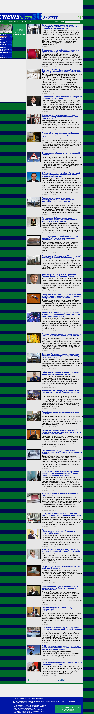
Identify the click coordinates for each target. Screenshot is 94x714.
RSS (27, 708)
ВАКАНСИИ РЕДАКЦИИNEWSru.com (68, 709)
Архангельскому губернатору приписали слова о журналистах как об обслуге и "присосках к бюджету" (59, 531)
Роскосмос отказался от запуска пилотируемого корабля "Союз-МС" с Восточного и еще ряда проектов (58, 199)
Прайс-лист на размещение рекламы (35, 705)
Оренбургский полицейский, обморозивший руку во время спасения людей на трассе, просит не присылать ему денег (61, 473)
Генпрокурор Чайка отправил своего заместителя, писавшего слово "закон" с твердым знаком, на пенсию (59, 219)
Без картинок (38, 709)
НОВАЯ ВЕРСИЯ (19, 32)
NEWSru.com (3, 21)
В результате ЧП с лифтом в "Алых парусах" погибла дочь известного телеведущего (61, 257)
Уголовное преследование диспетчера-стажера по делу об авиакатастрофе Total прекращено (60, 116)
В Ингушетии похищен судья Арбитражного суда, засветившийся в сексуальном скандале (62, 628)
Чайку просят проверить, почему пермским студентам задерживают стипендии (60, 373)
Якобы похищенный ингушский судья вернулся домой (58, 609)
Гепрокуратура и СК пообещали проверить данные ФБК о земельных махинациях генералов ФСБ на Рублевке (60, 238)
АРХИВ (56, 22)
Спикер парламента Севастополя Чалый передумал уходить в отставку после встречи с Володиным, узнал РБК (61, 432)
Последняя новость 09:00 (36, 698)
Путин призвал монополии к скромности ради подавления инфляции (62, 663)
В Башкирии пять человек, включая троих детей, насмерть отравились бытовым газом (61, 514)
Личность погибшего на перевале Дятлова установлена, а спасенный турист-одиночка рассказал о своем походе (61, 314)
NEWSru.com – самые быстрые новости (25, 711)
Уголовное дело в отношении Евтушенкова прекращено (60, 494)
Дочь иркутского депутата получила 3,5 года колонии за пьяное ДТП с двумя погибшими (61, 550)
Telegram (32, 708)
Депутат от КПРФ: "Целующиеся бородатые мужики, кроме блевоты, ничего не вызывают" (62, 71)
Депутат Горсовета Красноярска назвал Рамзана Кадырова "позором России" (59, 275)
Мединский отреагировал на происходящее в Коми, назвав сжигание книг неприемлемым (61, 335)
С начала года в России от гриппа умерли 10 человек (61, 154)
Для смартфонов (28, 709)
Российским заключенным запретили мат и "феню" (60, 413)
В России (50, 17)
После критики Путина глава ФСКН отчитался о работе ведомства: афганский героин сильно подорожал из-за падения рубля (62, 296)
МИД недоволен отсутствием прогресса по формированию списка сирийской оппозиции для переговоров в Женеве (61, 647)
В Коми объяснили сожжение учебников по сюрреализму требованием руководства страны (60, 135)
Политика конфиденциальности (22, 712)
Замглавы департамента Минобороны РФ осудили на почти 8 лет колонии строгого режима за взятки (60, 588)
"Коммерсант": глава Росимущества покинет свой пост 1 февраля (61, 567)
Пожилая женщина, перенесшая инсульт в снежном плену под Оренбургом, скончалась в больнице (62, 452)
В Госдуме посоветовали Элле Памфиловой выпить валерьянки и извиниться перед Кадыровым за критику (61, 174)
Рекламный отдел (39, 706)
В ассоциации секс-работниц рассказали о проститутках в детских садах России (60, 51)
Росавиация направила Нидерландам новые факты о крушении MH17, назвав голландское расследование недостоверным (61, 392)
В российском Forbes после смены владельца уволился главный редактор (62, 97)
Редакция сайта (28, 706)
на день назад (33, 680)
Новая (20, 709)
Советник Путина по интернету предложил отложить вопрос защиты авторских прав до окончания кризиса (61, 355)
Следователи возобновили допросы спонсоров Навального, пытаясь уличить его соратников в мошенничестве (61, 26)
